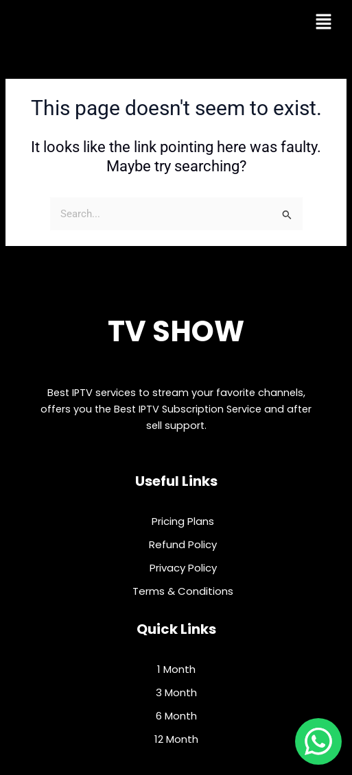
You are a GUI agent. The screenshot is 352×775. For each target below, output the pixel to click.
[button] (323, 23)
